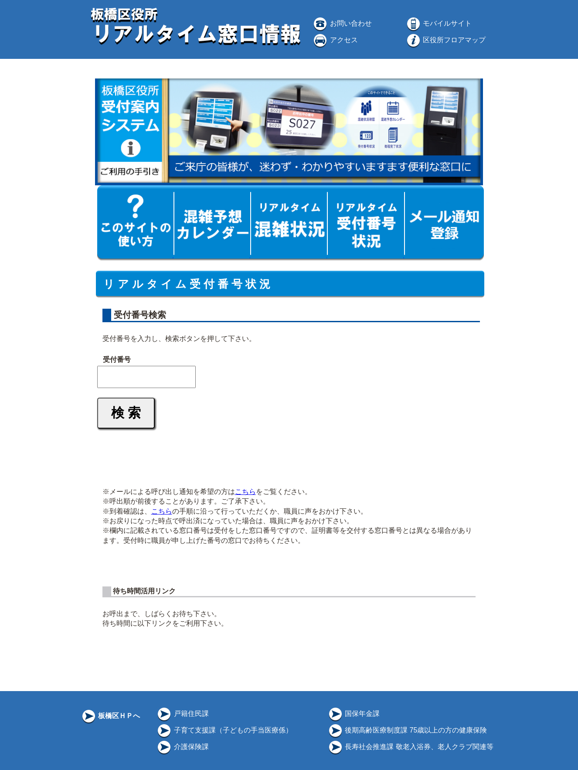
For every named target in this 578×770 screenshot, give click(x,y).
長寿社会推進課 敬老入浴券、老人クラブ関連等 (410, 746)
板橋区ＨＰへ (110, 715)
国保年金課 (353, 713)
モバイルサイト (438, 23)
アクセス (334, 40)
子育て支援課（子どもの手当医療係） (224, 730)
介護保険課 (182, 746)
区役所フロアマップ (445, 40)
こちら (245, 491)
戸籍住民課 (182, 713)
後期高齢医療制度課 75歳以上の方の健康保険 (407, 730)
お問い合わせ (341, 23)
